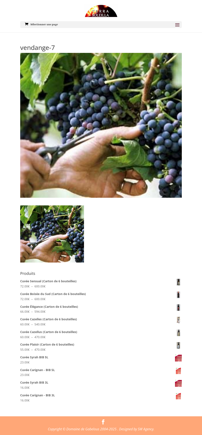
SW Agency (146, 429)
